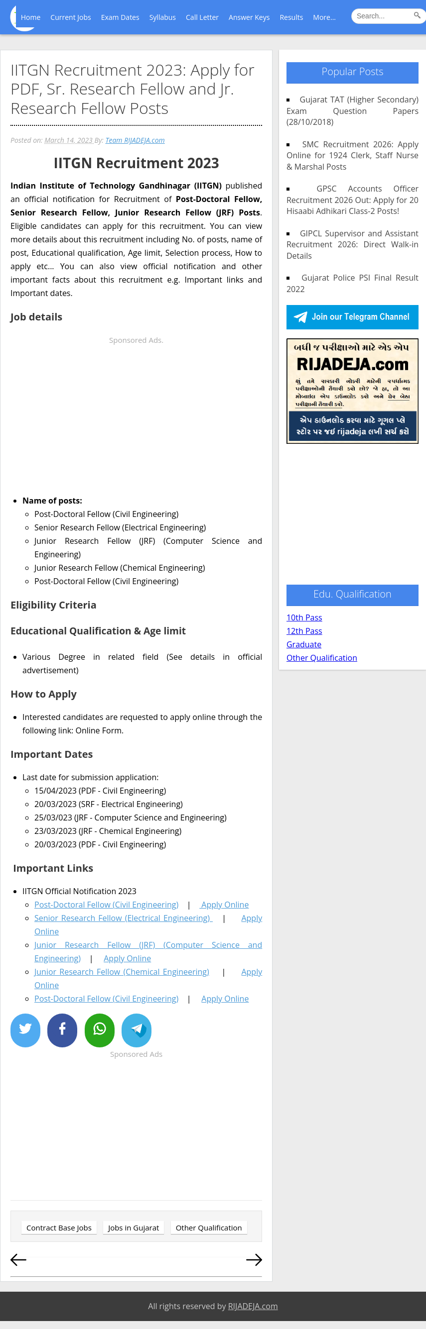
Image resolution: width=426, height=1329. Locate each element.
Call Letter (202, 17)
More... (324, 17)
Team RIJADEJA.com (134, 140)
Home (31, 17)
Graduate (303, 644)
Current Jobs (70, 17)
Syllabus (162, 17)
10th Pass (304, 617)
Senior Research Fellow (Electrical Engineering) (123, 918)
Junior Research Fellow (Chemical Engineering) (121, 971)
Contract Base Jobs (59, 1227)
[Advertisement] (136, 416)
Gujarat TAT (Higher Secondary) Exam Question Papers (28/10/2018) (352, 110)
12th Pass (304, 630)
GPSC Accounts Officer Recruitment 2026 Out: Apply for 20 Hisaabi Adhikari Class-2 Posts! (352, 199)
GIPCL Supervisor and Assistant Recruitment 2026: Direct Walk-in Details (352, 244)
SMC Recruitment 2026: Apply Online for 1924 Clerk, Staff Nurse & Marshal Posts (352, 155)
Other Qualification (209, 1227)
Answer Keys (249, 17)
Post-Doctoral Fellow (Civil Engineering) (106, 904)
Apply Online (224, 904)
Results (291, 17)
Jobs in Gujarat (133, 1227)
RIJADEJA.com (253, 1306)
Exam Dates (120, 17)
